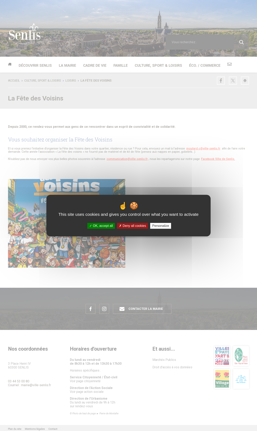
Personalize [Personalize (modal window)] (160, 225)
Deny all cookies (132, 225)
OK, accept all (101, 225)
